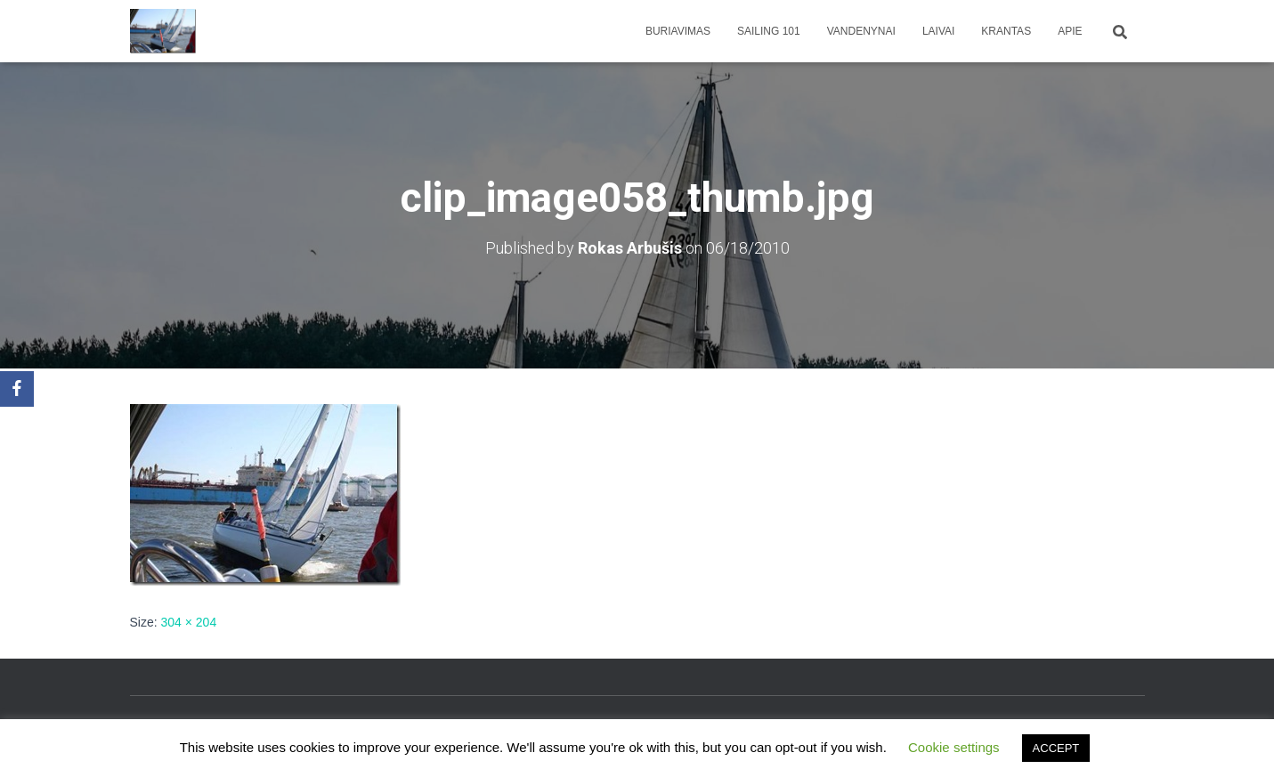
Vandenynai (861, 31)
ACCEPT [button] (1056, 748)
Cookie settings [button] (954, 747)
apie (1070, 31)
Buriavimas (677, 31)
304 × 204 (189, 622)
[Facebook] (17, 389)
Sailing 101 (768, 31)
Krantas (1006, 31)
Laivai (938, 31)
